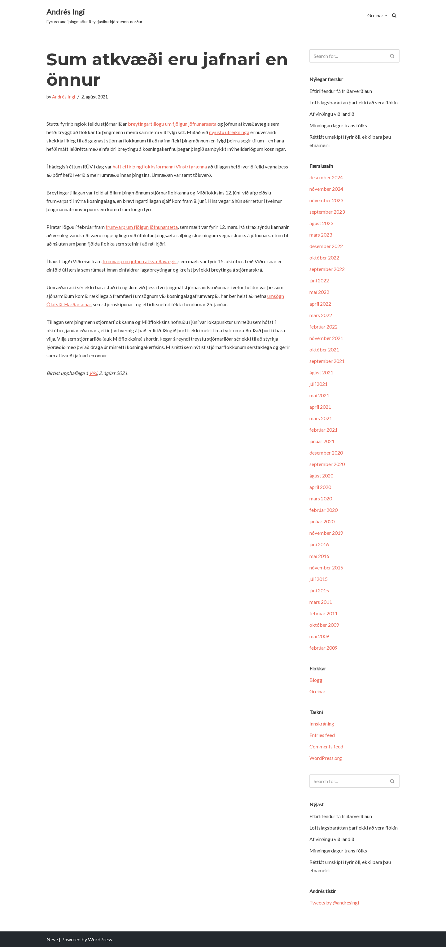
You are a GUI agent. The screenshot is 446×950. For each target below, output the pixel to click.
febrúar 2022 (323, 327)
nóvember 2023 (326, 200)
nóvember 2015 (326, 569)
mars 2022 (320, 316)
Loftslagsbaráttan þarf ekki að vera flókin (353, 102)
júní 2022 (319, 281)
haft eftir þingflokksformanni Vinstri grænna (160, 167)
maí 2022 (319, 293)
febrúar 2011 (323, 615)
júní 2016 (319, 546)
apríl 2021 (320, 408)
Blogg (315, 682)
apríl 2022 (320, 304)
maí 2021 (319, 396)
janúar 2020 (321, 523)
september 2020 (327, 465)
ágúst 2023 (321, 224)
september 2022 (327, 269)
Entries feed (322, 737)
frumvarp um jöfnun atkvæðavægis (140, 262)
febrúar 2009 (323, 650)
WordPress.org (325, 760)
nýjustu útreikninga (229, 132)
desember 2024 (326, 178)
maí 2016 (319, 557)
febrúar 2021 (323, 431)
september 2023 (327, 212)
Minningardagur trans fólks (338, 125)
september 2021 (327, 362)
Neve (52, 942)
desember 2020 (326, 454)
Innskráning (321, 726)
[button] (386, 15)
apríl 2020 (320, 488)
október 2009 (324, 627)
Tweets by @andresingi (334, 905)
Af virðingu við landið (331, 114)
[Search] (394, 15)
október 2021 (324, 350)
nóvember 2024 (326, 189)
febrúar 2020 (323, 511)
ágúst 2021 (321, 373)
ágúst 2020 (321, 477)
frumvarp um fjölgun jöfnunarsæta (142, 227)
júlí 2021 (318, 385)
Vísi (93, 374)
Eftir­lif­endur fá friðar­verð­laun (340, 91)
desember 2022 (326, 247)
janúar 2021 (321, 442)
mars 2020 (320, 500)
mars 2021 (320, 419)
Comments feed (326, 749)
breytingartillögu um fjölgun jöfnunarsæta (172, 124)
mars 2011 (320, 604)
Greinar (317, 693)
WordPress (100, 942)
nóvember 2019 (326, 535)
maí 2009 (319, 638)
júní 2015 (319, 592)
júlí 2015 (318, 581)
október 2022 (324, 258)
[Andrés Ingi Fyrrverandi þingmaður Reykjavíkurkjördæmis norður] (94, 15)
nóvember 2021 (326, 339)
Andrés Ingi (63, 96)
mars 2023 (320, 235)
